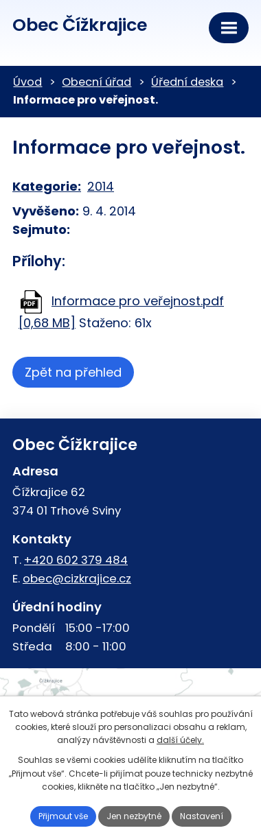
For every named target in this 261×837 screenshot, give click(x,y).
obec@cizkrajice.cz (77, 578)
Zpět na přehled (73, 372)
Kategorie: (46, 186)
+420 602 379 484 (76, 560)
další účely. (180, 740)
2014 (100, 186)
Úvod (27, 82)
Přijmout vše (63, 816)
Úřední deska (187, 82)
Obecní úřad (96, 82)
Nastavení (201, 816)
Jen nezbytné (133, 816)
